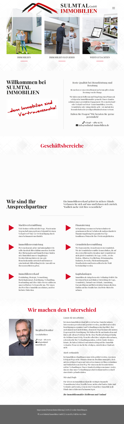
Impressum (41, 410)
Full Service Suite (79, 414)
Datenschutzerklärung (55, 410)
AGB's (67, 410)
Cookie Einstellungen (79, 410)
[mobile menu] (114, 8)
